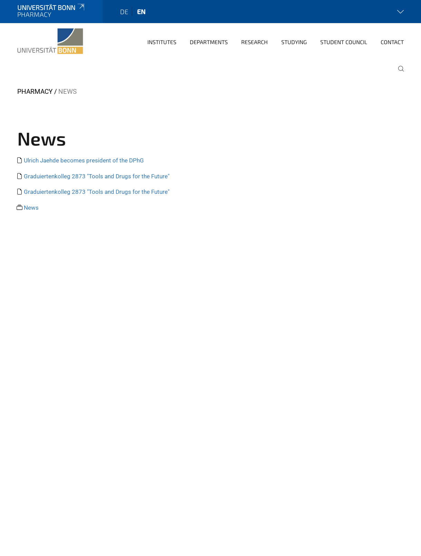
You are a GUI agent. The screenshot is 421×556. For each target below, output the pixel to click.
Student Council (343, 42)
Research (254, 42)
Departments (209, 42)
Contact (392, 42)
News (31, 207)
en (141, 12)
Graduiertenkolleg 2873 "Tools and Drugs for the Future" (96, 176)
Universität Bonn (51, 7)
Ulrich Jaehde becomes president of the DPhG (84, 160)
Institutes (161, 42)
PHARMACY (34, 92)
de (124, 12)
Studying (294, 42)
